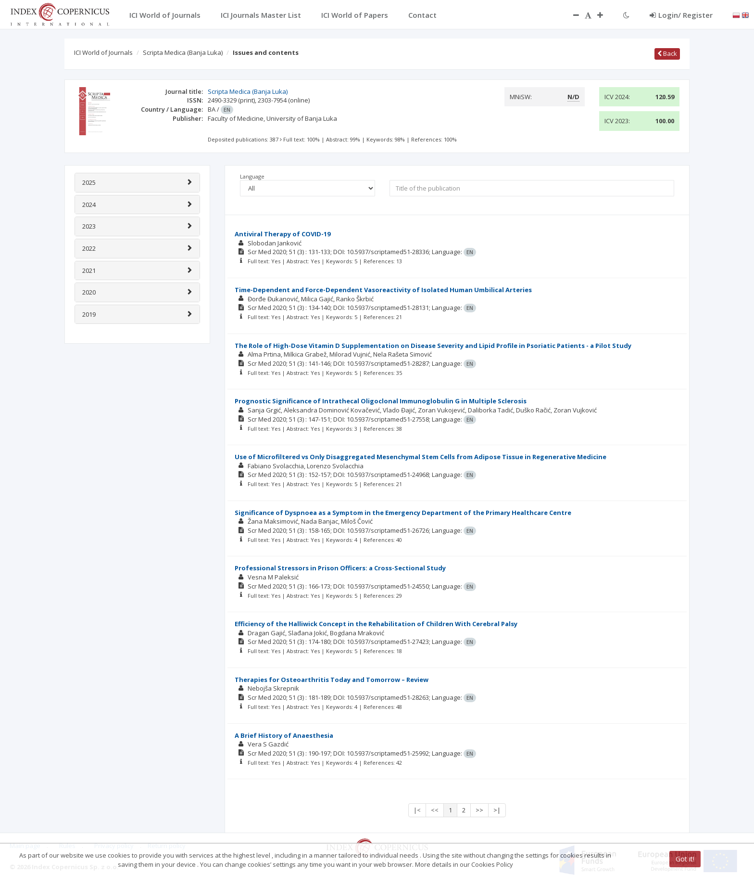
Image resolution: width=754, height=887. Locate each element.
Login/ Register (681, 15)
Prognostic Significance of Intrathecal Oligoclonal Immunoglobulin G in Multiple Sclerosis (381, 401)
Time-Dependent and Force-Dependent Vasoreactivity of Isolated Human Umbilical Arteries (383, 289)
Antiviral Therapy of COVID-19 (282, 234)
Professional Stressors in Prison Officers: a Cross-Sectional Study (340, 568)
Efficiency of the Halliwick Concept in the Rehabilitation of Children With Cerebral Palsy (376, 623)
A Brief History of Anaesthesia (284, 735)
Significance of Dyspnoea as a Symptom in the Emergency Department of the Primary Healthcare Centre (403, 512)
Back (667, 53)
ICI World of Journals (103, 52)
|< (417, 810)
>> (479, 810)
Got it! (685, 858)
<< (435, 810)
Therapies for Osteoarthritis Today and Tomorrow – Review (331, 679)
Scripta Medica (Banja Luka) (183, 52)
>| (497, 810)
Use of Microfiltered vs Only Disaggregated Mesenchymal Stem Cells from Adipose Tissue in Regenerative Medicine (420, 456)
